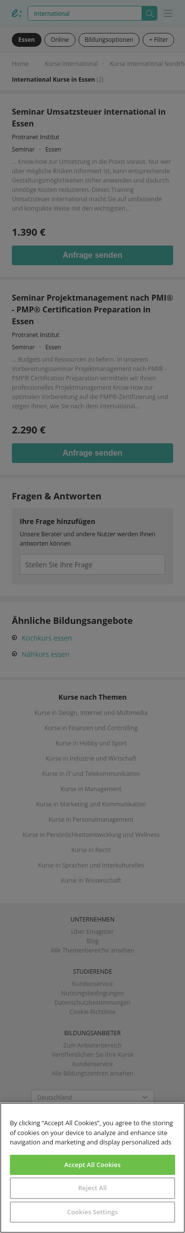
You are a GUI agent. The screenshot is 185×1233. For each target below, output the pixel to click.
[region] (92, 1168)
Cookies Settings (92, 1211)
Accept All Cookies (92, 1164)
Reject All (92, 1187)
